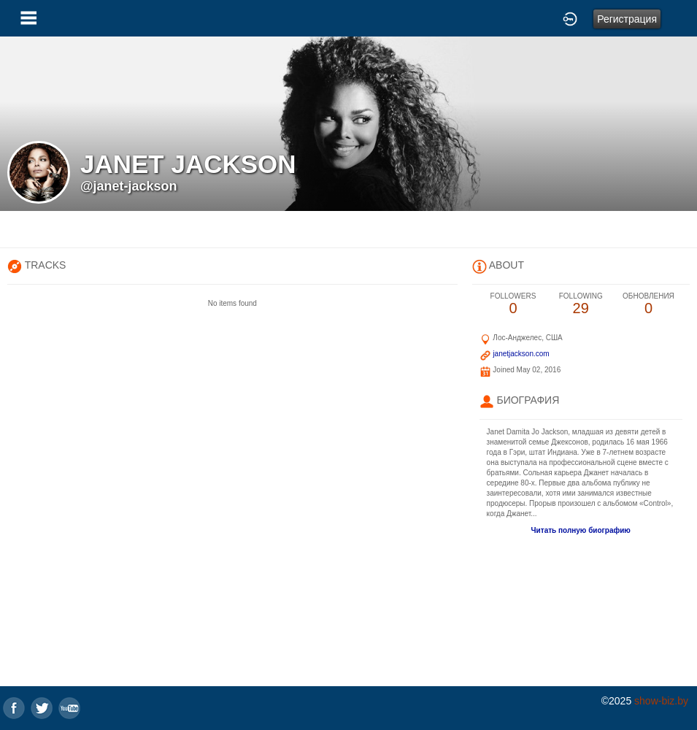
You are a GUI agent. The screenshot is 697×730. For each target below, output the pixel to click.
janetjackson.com (521, 354)
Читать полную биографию (581, 530)
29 (581, 304)
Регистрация (627, 19)
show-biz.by (661, 701)
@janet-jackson (128, 186)
